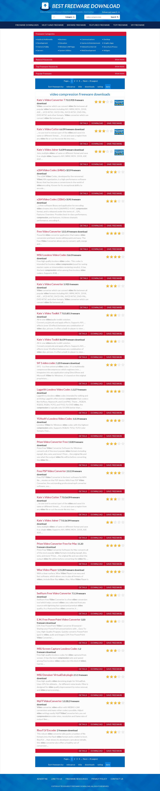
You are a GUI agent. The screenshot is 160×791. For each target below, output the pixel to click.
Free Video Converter (49, 231)
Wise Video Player (47, 569)
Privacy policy (99, 779)
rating (100, 86)
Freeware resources (76, 779)
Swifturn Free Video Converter (54, 593)
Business (62, 39)
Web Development (88, 50)
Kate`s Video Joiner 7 (48, 520)
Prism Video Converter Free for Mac (57, 543)
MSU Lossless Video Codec (52, 254)
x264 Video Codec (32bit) (51, 199)
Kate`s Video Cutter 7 (49, 497)
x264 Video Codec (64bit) (51, 170)
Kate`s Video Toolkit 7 (49, 313)
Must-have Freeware (52, 25)
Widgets (107, 50)
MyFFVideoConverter (49, 700)
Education (63, 43)
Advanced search (110, 12)
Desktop (107, 39)
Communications (88, 39)
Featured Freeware (100, 25)
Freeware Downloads (26, 25)
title (80, 86)
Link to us (55, 779)
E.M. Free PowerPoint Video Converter (59, 619)
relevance (70, 86)
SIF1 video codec (46, 362)
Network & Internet (88, 47)
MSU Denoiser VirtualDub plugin (55, 674)
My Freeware (139, 25)
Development (42, 43)
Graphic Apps (109, 43)
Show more (119, 59)
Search (113, 17)
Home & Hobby (43, 47)
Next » (86, 81)
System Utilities (65, 50)
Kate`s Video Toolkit (48, 339)
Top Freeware (121, 25)
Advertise (41, 779)
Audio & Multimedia (44, 39)
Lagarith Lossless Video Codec (54, 389)
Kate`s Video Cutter (48, 129)
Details (83, 123)
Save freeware (114, 123)
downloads (90, 86)
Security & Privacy (110, 47)
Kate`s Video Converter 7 (51, 99)
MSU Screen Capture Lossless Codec (57, 648)
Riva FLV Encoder (46, 730)
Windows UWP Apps (67, 47)
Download (97, 123)
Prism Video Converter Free (52, 441)
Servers (40, 50)
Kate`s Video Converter (50, 284)
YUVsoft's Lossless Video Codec (54, 418)
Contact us (117, 779)
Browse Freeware (76, 25)
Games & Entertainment (90, 43)
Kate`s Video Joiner (48, 149)
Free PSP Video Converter (51, 470)
